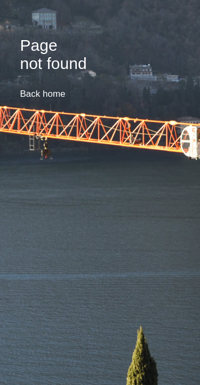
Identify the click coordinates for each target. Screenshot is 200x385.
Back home (43, 94)
